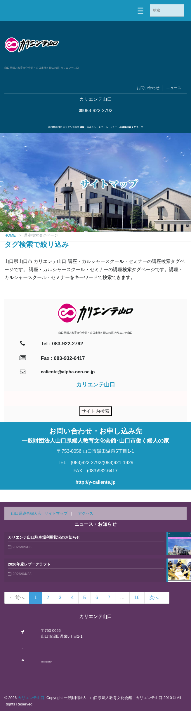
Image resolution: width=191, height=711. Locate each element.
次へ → (156, 597)
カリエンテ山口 (31, 698)
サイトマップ (56, 513)
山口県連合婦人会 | (28, 513)
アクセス (85, 513)
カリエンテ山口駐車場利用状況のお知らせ (44, 537)
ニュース (173, 88)
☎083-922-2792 (95, 110)
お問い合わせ (148, 88)
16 (137, 597)
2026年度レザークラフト (29, 564)
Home (12, 235)
